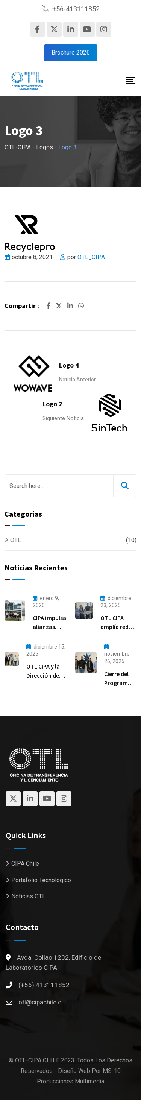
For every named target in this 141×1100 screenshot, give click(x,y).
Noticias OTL (28, 896)
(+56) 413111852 (44, 985)
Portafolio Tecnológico (41, 880)
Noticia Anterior (77, 380)
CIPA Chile (25, 863)
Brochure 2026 (71, 52)
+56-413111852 (76, 9)
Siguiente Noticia (63, 418)
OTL (15, 540)
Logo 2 (52, 404)
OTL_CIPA (91, 257)
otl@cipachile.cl (40, 1002)
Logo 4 (69, 365)
